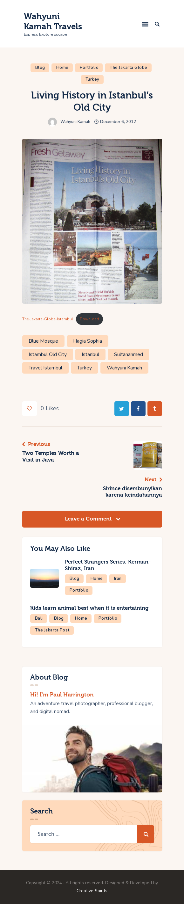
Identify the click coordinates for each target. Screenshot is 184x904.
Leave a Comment (89, 519)
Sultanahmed (128, 354)
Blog (40, 67)
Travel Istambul (45, 367)
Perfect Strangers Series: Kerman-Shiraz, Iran (108, 565)
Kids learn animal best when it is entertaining (89, 608)
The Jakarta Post (52, 630)
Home (62, 67)
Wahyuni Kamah (124, 367)
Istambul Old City (48, 354)
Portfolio (89, 67)
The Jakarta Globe (128, 67)
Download (89, 319)
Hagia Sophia (87, 341)
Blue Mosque (43, 341)
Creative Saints (92, 891)
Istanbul (90, 354)
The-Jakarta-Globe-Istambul (47, 319)
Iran (118, 578)
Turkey (92, 79)
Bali (39, 618)
